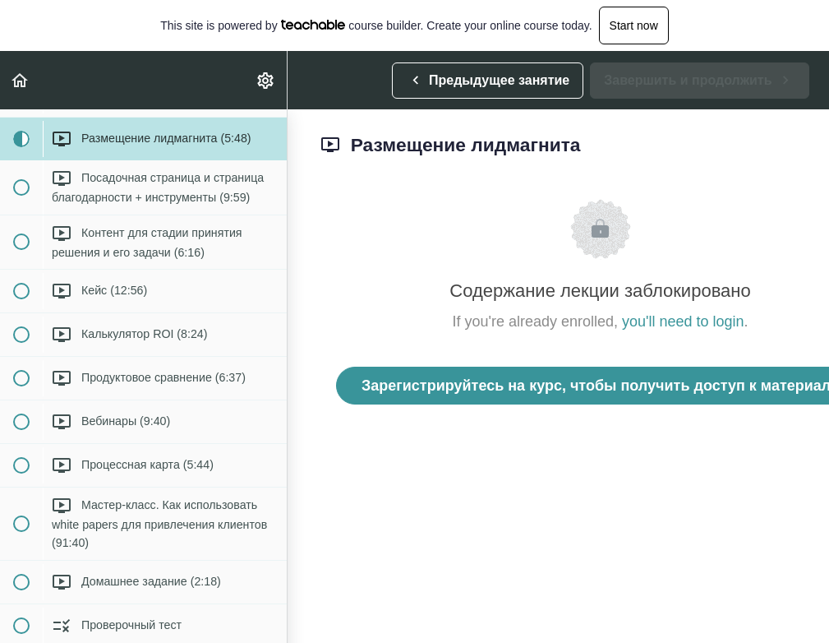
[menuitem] (266, 80)
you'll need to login (683, 321)
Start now (634, 25)
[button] (20, 80)
